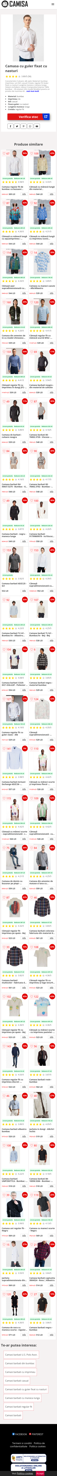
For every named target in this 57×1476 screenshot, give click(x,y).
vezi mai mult (32, 91)
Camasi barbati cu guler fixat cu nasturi (26, 1389)
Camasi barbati (13, 1415)
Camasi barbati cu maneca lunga (22, 1398)
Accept (40, 1473)
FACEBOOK (19, 1434)
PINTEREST (36, 1434)
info (24, 194)
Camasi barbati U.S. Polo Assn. (21, 1354)
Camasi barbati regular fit (18, 1406)
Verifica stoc (34, 117)
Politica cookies (37, 1446)
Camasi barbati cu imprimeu (20, 1372)
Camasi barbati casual (16, 1380)
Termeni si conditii (22, 1443)
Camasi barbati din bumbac (19, 1363)
